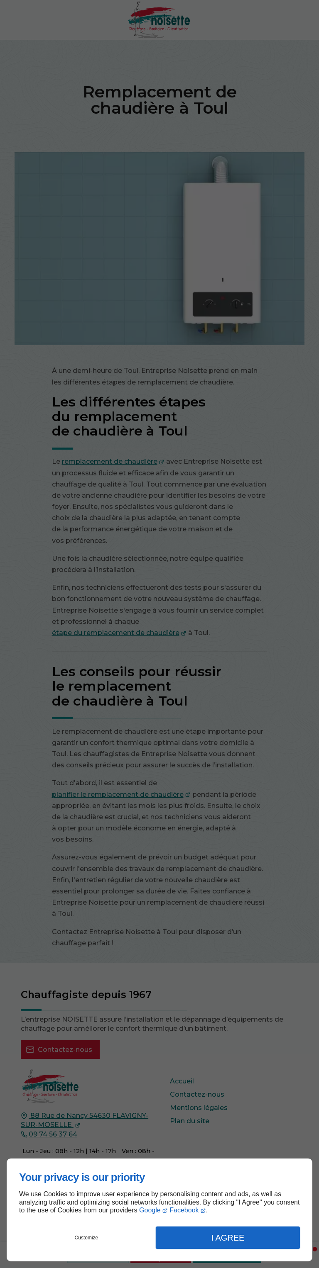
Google (150, 1210)
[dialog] (159, 1209)
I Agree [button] (227, 1237)
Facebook (184, 1210)
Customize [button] (86, 1238)
